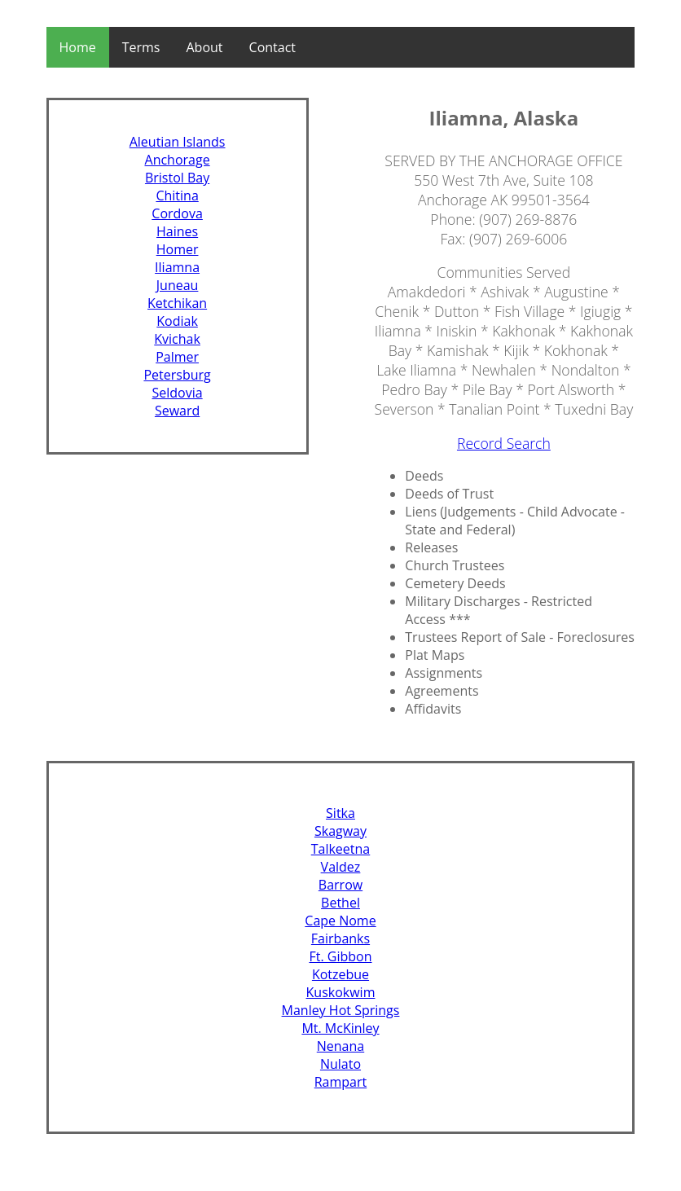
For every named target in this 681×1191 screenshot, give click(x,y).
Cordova (177, 213)
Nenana (340, 1046)
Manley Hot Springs (341, 1010)
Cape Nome (340, 921)
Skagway (340, 831)
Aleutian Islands (178, 142)
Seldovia (177, 393)
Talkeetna (341, 849)
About (205, 47)
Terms (141, 47)
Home (77, 47)
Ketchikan (177, 303)
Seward (177, 411)
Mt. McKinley (340, 1028)
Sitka (340, 813)
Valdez (341, 867)
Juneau (177, 285)
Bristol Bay (177, 178)
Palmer (177, 357)
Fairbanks (340, 938)
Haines (177, 231)
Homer (177, 249)
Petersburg (176, 375)
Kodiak (177, 321)
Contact (272, 47)
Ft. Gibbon (340, 956)
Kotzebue (340, 974)
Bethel (340, 903)
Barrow (340, 885)
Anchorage (177, 160)
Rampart (340, 1082)
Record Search (504, 443)
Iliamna (177, 267)
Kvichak (177, 339)
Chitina (177, 195)
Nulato (340, 1064)
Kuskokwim (341, 992)
